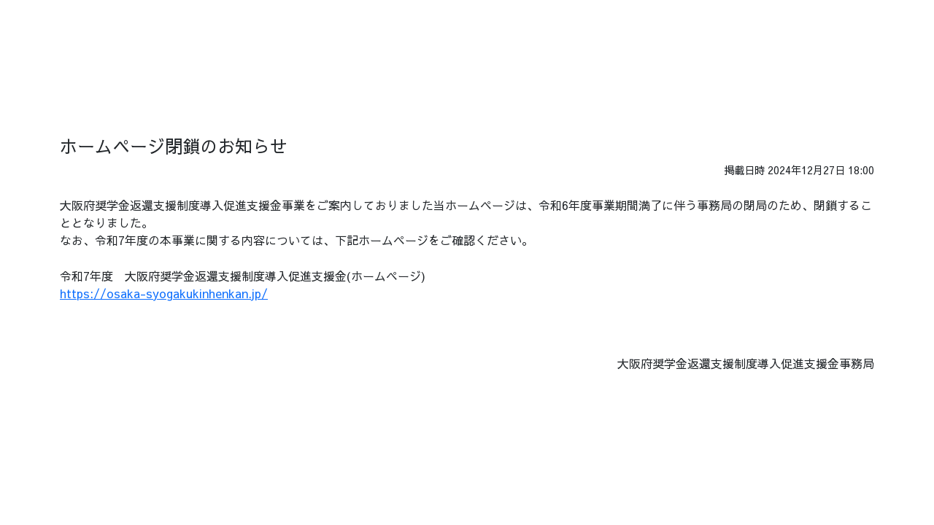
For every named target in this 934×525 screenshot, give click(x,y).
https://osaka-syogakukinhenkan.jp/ (164, 293)
